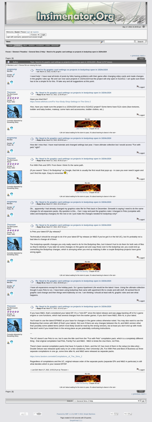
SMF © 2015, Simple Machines (84, 414)
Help (25, 45)
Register (55, 45)
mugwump (12, 69)
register (35, 32)
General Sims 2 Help (37, 52)
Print (141, 58)
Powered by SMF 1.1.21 (65, 414)
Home (10, 45)
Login (47, 45)
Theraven (11, 92)
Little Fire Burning (82, 129)
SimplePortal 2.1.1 (76, 420)
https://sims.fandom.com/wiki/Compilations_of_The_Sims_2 (56, 356)
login (28, 32)
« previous (134, 55)
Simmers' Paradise (20, 52)
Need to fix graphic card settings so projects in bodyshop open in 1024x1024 (77, 52)
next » (142, 55)
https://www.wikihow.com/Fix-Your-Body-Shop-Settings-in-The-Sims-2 (60, 101)
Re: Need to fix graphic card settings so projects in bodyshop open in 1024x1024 (73, 93)
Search (32, 45)
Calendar (40, 45)
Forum (17, 45)
